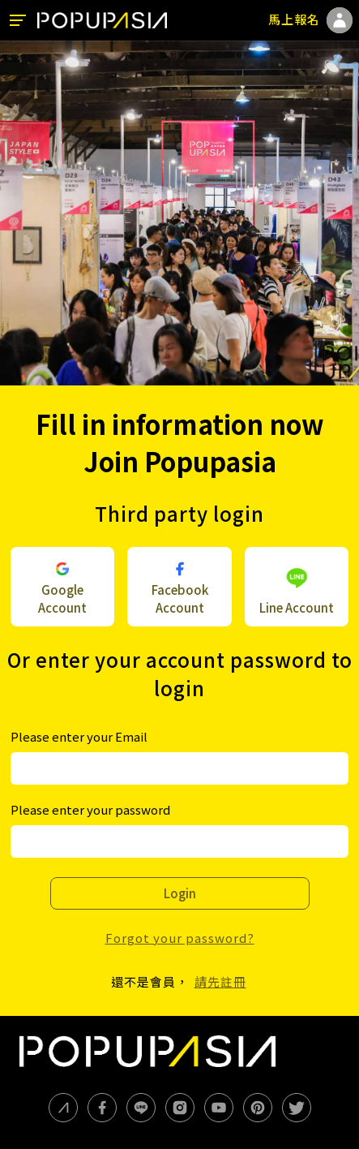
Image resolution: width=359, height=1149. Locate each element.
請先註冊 (220, 981)
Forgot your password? (179, 937)
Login (180, 893)
